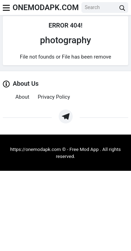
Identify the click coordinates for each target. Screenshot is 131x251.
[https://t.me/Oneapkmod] (66, 116)
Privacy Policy (54, 97)
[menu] (6, 7)
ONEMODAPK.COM (46, 7)
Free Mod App (84, 149)
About (22, 97)
